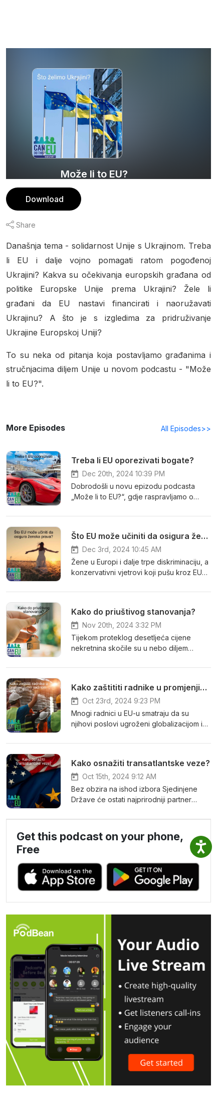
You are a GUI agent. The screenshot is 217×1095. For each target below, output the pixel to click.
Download (43, 199)
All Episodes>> (187, 414)
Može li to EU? (94, 173)
